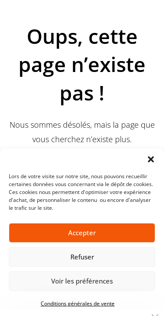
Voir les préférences (82, 280)
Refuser (82, 256)
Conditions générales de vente (78, 303)
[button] (151, 159)
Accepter (82, 232)
